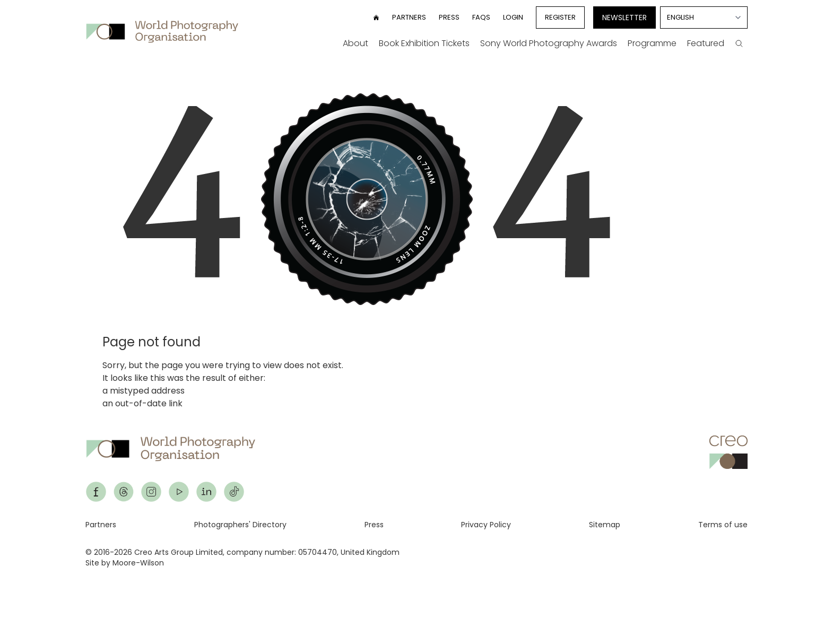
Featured (705, 43)
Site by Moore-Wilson (124, 562)
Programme (652, 43)
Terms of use (723, 524)
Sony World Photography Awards (548, 43)
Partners (409, 17)
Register (560, 17)
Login (513, 17)
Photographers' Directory (240, 524)
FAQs (481, 17)
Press (449, 17)
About (355, 43)
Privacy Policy (486, 524)
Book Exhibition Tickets (424, 43)
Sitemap (604, 524)
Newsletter (624, 17)
